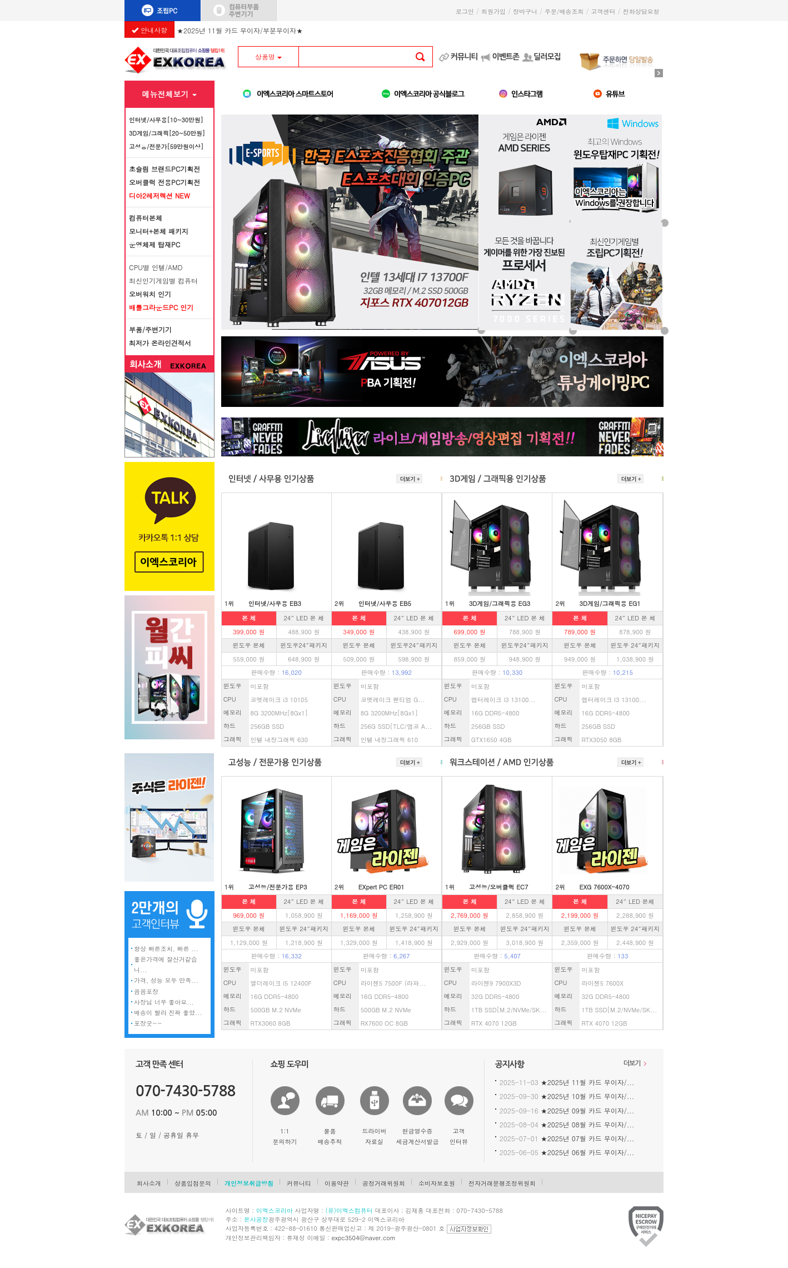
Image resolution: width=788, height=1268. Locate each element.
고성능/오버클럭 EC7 (498, 887)
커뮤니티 (464, 57)
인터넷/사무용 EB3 (274, 603)
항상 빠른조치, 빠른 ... (166, 948)
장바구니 (525, 11)
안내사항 (149, 29)
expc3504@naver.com (364, 1238)
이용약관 (337, 1183)
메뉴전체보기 (169, 94)
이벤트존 (505, 57)
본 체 (249, 618)
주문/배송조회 (564, 11)
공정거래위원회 (383, 1183)
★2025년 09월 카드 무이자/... (588, 1110)
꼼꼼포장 (146, 991)
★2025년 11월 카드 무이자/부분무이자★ (240, 28)
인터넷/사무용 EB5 (384, 603)
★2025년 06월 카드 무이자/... (588, 1152)
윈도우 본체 (248, 645)
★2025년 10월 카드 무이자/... (588, 1096)
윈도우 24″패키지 (635, 645)
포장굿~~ (148, 1023)
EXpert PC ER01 (381, 887)
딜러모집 (547, 57)
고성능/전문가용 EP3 (277, 887)
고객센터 (603, 11)
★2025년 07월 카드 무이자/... (588, 1138)
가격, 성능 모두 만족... (166, 980)
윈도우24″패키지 (303, 645)
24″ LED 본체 (635, 901)
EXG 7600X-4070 (605, 887)
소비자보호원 (436, 1183)
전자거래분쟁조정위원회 (502, 1183)
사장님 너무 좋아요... (164, 1002)
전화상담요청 (643, 11)
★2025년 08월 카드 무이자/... (588, 1124)
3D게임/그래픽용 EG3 (499, 603)
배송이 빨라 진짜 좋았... (168, 1012)
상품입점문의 (192, 1183)
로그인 (465, 11)
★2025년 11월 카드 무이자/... (588, 1082)
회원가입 (493, 11)
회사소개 (149, 1183)
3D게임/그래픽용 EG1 (610, 603)
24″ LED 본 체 (303, 618)
